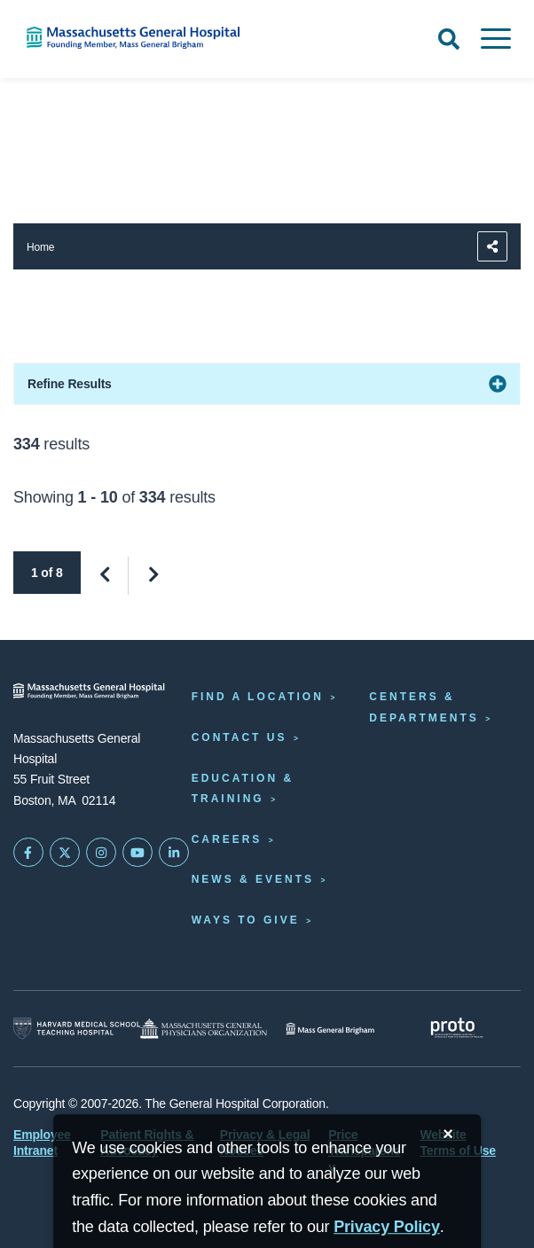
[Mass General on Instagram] (101, 853)
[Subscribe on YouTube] (137, 853)
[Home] (111, 38)
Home (40, 247)
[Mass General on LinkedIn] (174, 853)
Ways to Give (246, 920)
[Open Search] (449, 39)
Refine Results (69, 384)
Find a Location (258, 696)
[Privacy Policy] (387, 1227)
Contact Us (239, 737)
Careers (227, 839)
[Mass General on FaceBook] (28, 853)
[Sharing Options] (492, 246)
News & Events (253, 879)
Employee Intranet (42, 1142)
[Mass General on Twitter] (65, 853)
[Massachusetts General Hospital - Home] (89, 691)
